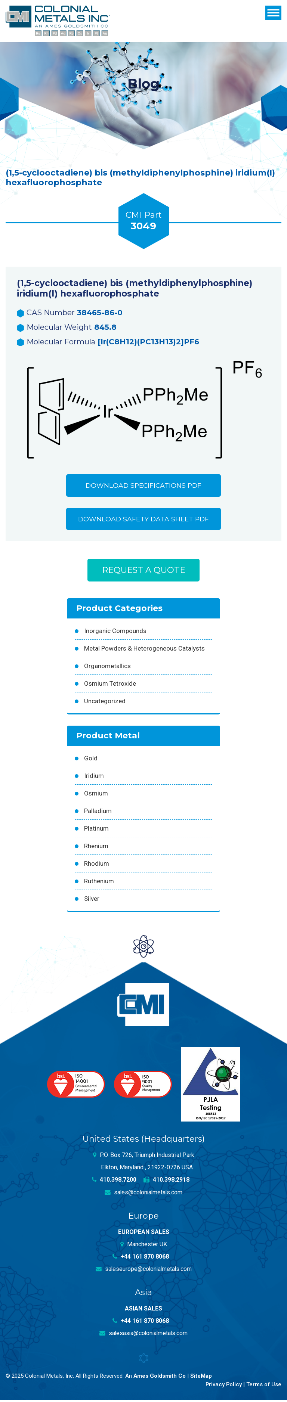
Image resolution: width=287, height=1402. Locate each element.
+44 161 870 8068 (140, 1258)
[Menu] (273, 13)
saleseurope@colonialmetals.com (143, 1271)
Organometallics (107, 668)
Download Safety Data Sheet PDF (143, 520)
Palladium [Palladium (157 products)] (98, 813)
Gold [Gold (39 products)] (91, 760)
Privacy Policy (222, 1386)
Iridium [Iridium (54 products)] (94, 778)
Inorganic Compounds (115, 633)
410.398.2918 (167, 1182)
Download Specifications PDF (143, 486)
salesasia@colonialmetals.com (143, 1335)
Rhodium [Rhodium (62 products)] (96, 865)
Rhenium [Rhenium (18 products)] (96, 848)
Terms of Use (263, 1386)
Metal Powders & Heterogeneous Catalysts (144, 650)
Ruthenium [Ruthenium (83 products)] (99, 883)
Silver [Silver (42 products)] (91, 901)
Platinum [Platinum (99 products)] (96, 830)
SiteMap (201, 1378)
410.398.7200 (114, 1182)
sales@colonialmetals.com (143, 1194)
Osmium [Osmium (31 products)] (96, 795)
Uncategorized (105, 703)
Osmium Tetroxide (110, 685)
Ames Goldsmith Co (159, 1378)
